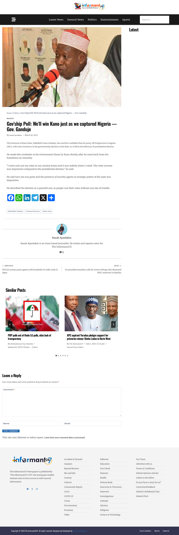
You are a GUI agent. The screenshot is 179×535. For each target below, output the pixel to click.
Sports (126, 19)
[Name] (31, 427)
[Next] (113, 326)
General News (75, 19)
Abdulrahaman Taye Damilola (23, 346)
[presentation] (32, 315)
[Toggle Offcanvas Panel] (14, 20)
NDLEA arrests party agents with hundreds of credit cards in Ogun (31, 270)
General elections (36, 212)
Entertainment (109, 19)
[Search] (154, 20)
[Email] (92, 427)
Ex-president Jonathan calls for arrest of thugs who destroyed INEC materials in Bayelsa (92, 270)
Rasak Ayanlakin (16, 135)
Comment (10, 392)
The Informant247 (77, 346)
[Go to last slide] (10, 326)
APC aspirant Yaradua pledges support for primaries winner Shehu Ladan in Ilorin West (88, 339)
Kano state (53, 212)
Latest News (56, 19)
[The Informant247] (89, 6)
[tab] (56, 357)
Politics (92, 19)
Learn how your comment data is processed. (68, 441)
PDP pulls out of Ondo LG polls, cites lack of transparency (29, 339)
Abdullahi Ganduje (16, 212)
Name (6, 427)
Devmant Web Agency (80, 530)
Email (68, 427)
